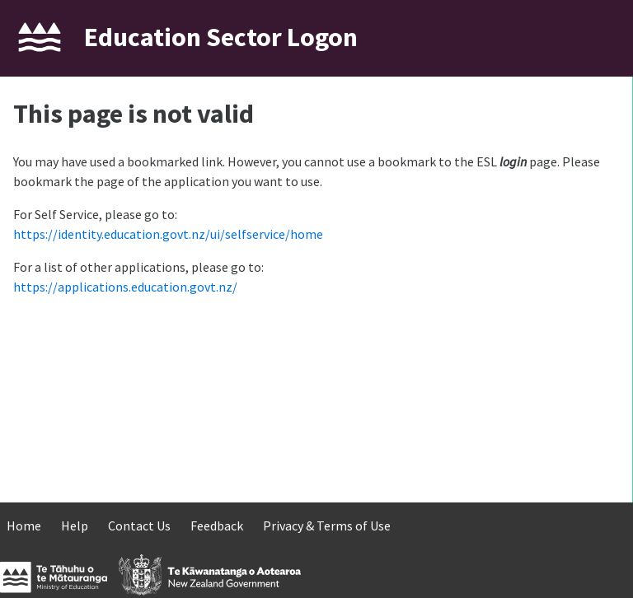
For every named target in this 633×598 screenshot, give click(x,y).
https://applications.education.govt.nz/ (125, 286)
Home (24, 525)
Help (74, 525)
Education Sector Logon (221, 37)
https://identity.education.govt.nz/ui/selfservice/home (168, 234)
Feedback (216, 525)
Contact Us (139, 525)
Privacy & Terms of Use (327, 525)
